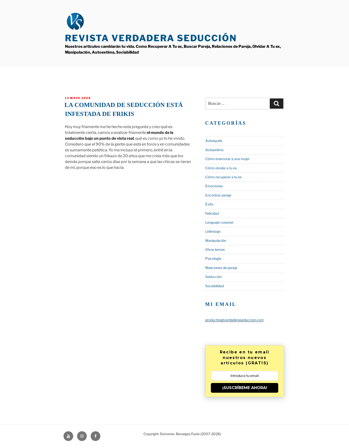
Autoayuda (213, 140)
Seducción (213, 277)
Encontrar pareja (218, 195)
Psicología (213, 258)
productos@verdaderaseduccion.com (234, 320)
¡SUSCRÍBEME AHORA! (244, 387)
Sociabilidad (214, 286)
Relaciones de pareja (221, 268)
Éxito (209, 204)
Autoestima (214, 150)
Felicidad (212, 213)
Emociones (214, 186)
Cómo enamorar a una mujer (227, 159)
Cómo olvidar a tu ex (221, 168)
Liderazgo (213, 231)
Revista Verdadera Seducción (151, 38)
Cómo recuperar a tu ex (223, 177)
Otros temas (215, 249)
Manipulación (215, 240)
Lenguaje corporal (219, 222)
